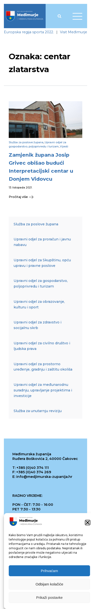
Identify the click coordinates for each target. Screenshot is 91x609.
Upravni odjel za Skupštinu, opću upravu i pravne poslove (42, 263)
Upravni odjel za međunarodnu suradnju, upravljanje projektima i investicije (43, 390)
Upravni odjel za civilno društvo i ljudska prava (42, 346)
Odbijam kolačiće (49, 584)
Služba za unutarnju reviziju (38, 411)
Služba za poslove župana (26, 142)
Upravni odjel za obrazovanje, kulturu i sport (39, 304)
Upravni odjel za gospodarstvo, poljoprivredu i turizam (41, 283)
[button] (87, 522)
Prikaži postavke (49, 597)
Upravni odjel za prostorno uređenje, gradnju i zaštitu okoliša (43, 367)
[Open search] (59, 16)
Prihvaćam (49, 571)
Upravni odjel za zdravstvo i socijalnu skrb (37, 325)
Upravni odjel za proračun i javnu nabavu (42, 242)
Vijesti (64, 146)
